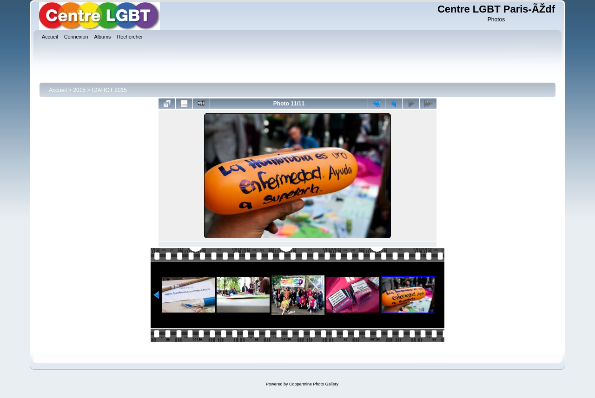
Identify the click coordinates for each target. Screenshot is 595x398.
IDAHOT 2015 (109, 90)
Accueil (58, 90)
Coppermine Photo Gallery (313, 384)
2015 (79, 90)
